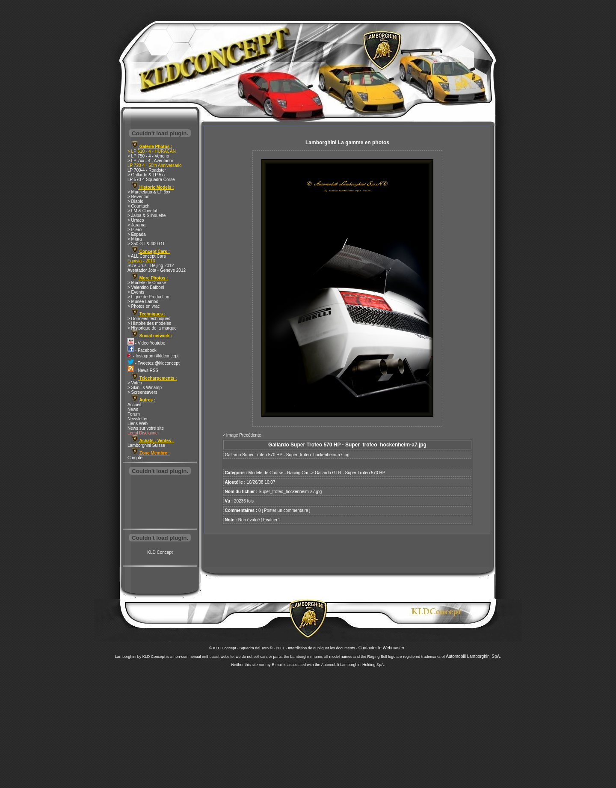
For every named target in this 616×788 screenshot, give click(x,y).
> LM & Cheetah (143, 210)
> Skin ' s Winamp (144, 387)
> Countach (138, 206)
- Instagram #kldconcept (153, 356)
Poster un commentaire (286, 510)
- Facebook (142, 350)
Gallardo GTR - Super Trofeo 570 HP (350, 472)
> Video (134, 383)
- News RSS (142, 370)
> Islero (134, 229)
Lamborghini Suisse (146, 445)
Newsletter (137, 418)
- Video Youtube (146, 343)
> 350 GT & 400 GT (146, 243)
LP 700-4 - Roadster (146, 170)
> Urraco (135, 220)
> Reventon (138, 196)
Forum (133, 414)
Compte (134, 457)
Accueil (134, 404)
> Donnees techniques (148, 318)
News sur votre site (145, 428)
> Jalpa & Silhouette (146, 215)
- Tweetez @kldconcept (153, 363)
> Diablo (135, 201)
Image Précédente (243, 435)
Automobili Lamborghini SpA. (473, 656)
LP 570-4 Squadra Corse (151, 179)
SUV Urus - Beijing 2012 (150, 265)
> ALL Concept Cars (146, 256)
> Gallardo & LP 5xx (146, 174)
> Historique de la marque (152, 328)
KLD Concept (159, 552)
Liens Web (137, 423)
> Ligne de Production (148, 296)
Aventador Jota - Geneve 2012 (156, 270)
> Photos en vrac (143, 306)
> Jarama (136, 225)
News (132, 409)
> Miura (134, 239)
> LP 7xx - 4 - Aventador (150, 160)
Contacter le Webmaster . (382, 647)
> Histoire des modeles (149, 323)
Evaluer (270, 519)
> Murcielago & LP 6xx (148, 192)
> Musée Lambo (142, 301)
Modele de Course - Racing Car (279, 472)
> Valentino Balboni (145, 287)
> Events (135, 292)
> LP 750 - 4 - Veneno (148, 156)
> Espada (136, 234)
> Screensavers (142, 392)
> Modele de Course (146, 282)
